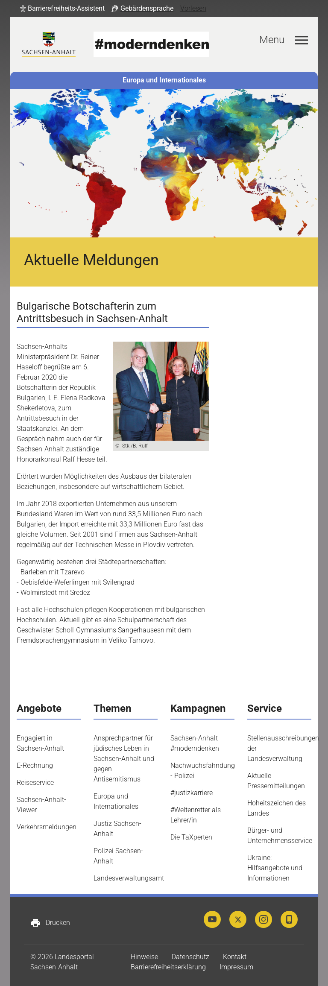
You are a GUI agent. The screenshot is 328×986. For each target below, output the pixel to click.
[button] (62, 8)
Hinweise (144, 957)
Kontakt (234, 957)
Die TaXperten (191, 837)
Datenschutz (190, 957)
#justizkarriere (191, 793)
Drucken (50, 923)
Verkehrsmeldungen (46, 827)
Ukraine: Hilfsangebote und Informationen (274, 868)
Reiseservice (35, 782)
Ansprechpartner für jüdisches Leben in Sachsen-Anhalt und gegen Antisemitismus (124, 758)
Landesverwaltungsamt (129, 878)
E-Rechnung (35, 765)
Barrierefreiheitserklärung (168, 967)
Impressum (236, 967)
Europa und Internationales (164, 80)
